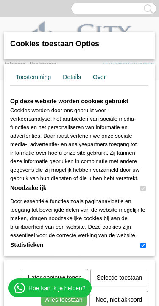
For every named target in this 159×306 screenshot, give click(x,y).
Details (72, 77)
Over (99, 77)
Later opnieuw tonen (55, 189)
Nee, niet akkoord (119, 211)
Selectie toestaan (119, 189)
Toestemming (33, 77)
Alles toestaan (64, 211)
